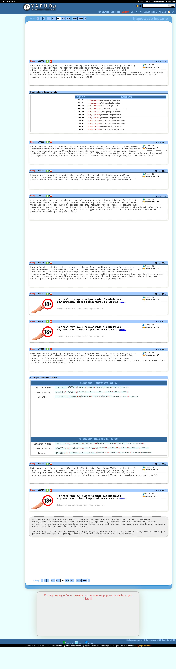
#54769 (91, 459)
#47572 (147, 468)
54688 (81, 121)
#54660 (144, 464)
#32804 (134, 412)
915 (63, 18)
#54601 (135, 464)
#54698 (92, 403)
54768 (81, 110)
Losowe (135, 12)
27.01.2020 (156, 202)
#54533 (118, 407)
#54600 (103, 464)
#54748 (61, 403)
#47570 (137, 468)
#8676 (98, 412)
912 (48, 18)
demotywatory (64, 667)
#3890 (76, 412)
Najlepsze (115, 12)
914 (58, 18)
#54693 (109, 403)
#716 (126, 412)
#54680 (61, 407)
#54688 (72, 403)
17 (150, 514)
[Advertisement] (11, 334)
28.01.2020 (156, 61)
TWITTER (79, 665)
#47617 (77, 468)
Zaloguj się (170, 1)
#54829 (77, 459)
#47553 (115, 468)
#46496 (126, 468)
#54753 (72, 407)
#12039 (62, 412)
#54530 (109, 407)
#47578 (103, 468)
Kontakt (162, 12)
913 (53, 18)
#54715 (125, 407)
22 (150, 208)
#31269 (117, 412)
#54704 (101, 403)
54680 (81, 128)
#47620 (91, 468)
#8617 (107, 412)
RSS (171, 12)
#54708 (113, 459)
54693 (81, 124)
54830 (81, 114)
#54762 (82, 403)
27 (150, 367)
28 (150, 340)
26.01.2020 (156, 362)
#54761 (125, 464)
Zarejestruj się (158, 1)
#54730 (118, 402)
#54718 (82, 407)
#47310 (63, 468)
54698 (81, 131)
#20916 (87, 412)
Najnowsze (103, 12)
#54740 (125, 402)
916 (68, 18)
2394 (75, 18)
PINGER (89, 665)
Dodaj (154, 12)
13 (150, 67)
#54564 (92, 407)
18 (150, 312)
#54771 (132, 459)
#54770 (140, 459)
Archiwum (145, 12)
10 (150, 182)
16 (150, 278)
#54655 (115, 464)
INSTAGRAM (68, 665)
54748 (81, 117)
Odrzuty (125, 12)
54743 (81, 103)
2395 (81, 18)
